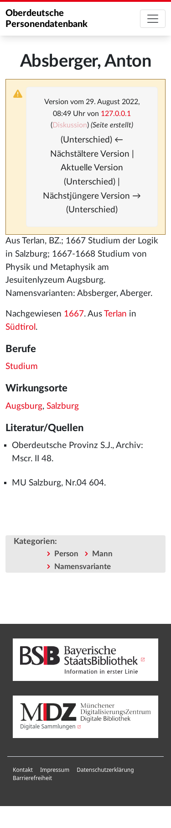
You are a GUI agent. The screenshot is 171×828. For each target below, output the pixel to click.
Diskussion (69, 125)
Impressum (54, 770)
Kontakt (23, 770)
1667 (74, 314)
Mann (102, 554)
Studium (21, 366)
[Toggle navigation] (153, 19)
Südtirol (20, 327)
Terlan (115, 314)
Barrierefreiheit (32, 778)
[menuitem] (23, 770)
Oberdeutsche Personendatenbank (46, 19)
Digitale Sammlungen (48, 726)
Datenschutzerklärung (105, 770)
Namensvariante (82, 566)
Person (66, 554)
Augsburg (23, 406)
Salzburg (63, 406)
